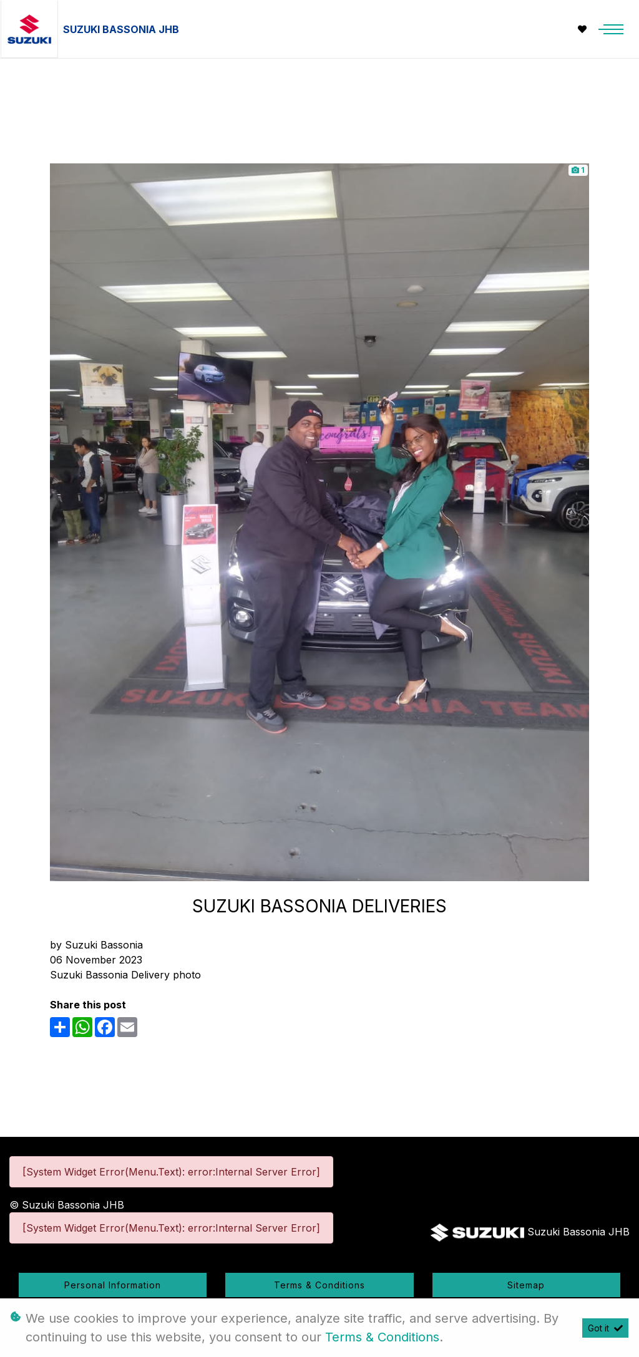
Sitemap (526, 1285)
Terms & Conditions (319, 1285)
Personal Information (112, 1285)
